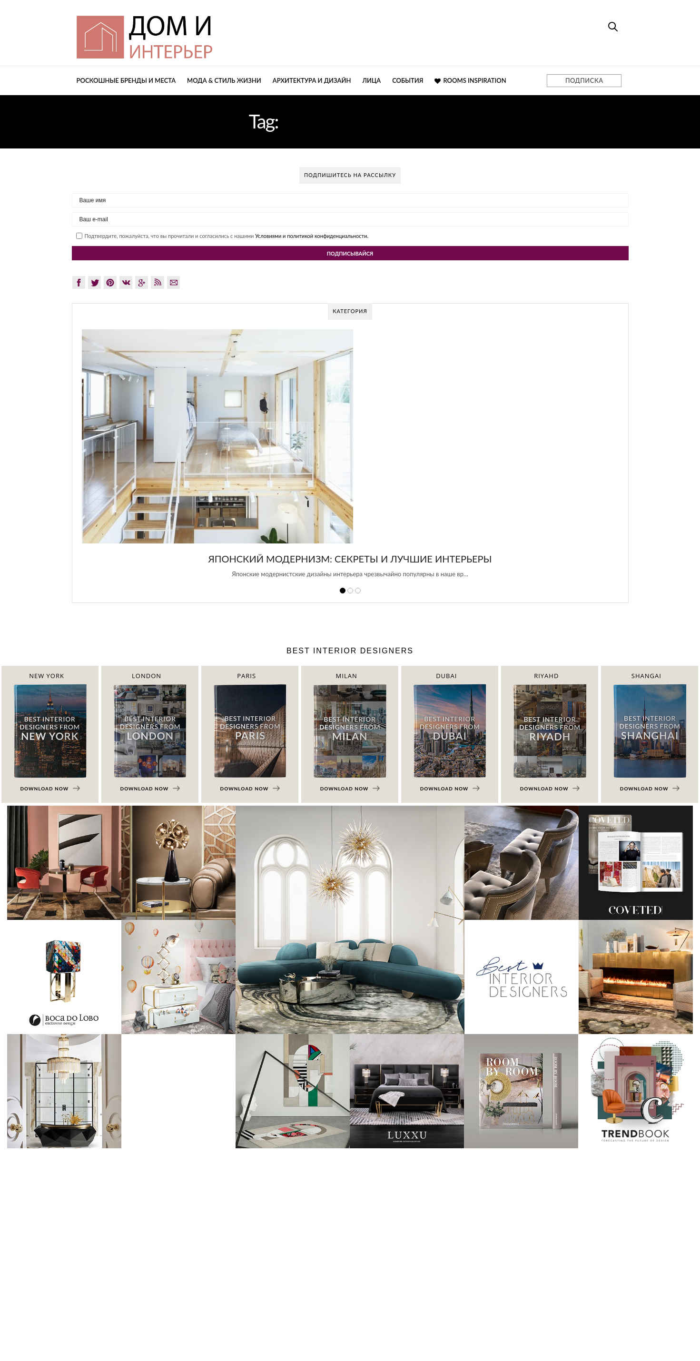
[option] (350, 458)
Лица (371, 80)
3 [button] (358, 590)
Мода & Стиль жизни (224, 80)
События (407, 80)
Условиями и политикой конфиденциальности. (311, 236)
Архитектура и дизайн (312, 80)
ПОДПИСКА (584, 80)
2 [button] (350, 590)
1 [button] (342, 590)
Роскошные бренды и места (126, 80)
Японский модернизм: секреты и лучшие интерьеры (350, 558)
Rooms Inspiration (470, 80)
